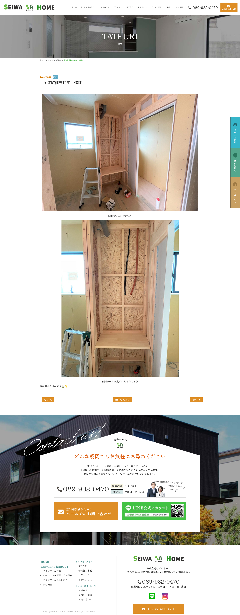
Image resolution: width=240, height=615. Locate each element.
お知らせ (141, 7)
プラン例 (117, 7)
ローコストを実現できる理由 (57, 575)
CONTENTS (84, 561)
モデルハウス (104, 7)
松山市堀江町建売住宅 (120, 215)
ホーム (74, 7)
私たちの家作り (87, 7)
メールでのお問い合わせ (158, 609)
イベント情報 (156, 7)
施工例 (129, 7)
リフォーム (84, 575)
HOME (45, 561)
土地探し (168, 7)
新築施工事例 (85, 570)
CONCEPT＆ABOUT (55, 566)
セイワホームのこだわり (55, 580)
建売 (55, 76)
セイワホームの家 (52, 571)
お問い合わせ (85, 599)
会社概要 (179, 7)
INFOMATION (86, 586)
